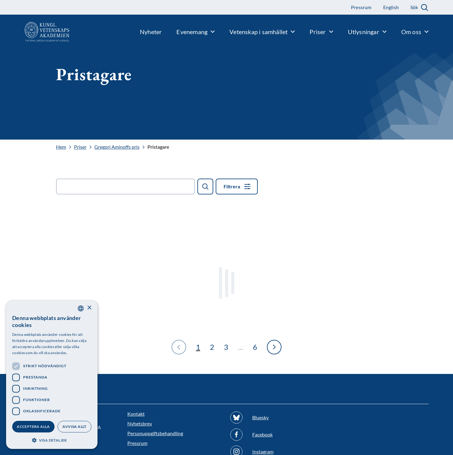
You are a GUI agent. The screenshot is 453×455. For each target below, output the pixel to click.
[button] (51, 439)
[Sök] (205, 186)
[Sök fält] (125, 186)
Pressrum (137, 443)
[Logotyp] (35, 32)
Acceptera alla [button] (33, 426)
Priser (80, 146)
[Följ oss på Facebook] (278, 434)
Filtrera (232, 186)
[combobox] (81, 308)
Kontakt (136, 414)
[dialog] (51, 375)
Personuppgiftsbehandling (155, 433)
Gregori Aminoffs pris (117, 146)
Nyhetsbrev (139, 423)
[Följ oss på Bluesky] (278, 417)
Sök (414, 7)
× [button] (89, 308)
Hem (61, 146)
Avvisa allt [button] (74, 426)
